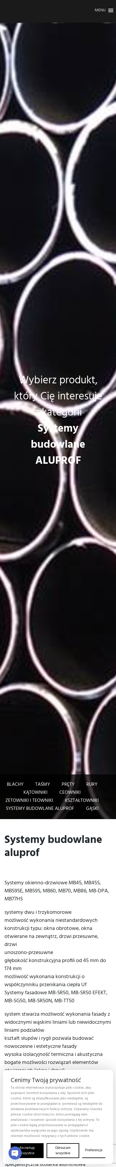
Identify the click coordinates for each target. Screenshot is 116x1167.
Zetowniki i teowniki (29, 800)
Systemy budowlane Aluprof (40, 808)
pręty (68, 784)
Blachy (15, 784)
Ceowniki (70, 792)
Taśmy (42, 784)
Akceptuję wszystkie (27, 1150)
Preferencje (93, 1150)
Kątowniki (35, 792)
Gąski (92, 808)
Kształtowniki (82, 800)
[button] (100, 10)
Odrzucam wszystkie (63, 1150)
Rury (91, 784)
